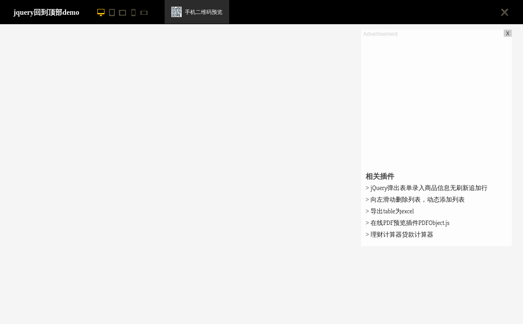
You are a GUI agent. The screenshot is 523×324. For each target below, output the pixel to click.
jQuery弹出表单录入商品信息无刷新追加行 (427, 188)
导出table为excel (390, 211)
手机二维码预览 (203, 12)
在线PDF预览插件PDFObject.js (407, 223)
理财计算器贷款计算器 (399, 234)
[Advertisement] (436, 101)
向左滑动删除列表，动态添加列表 (415, 199)
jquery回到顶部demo (46, 12)
